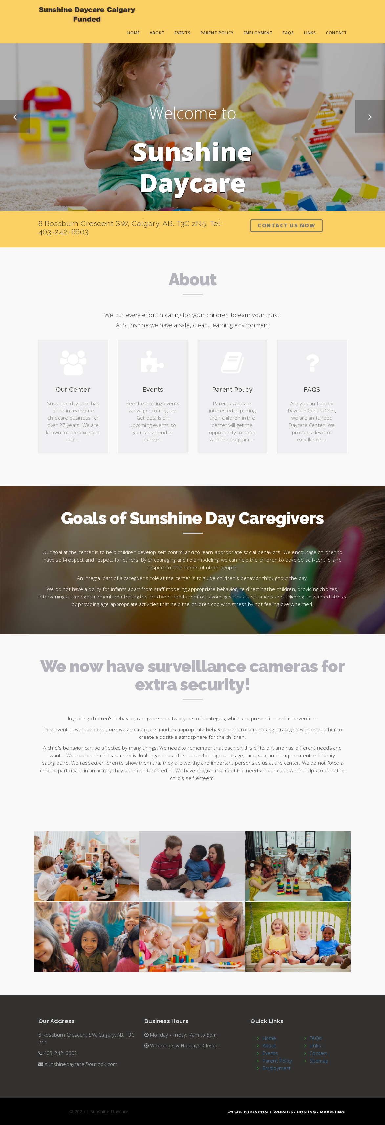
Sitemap (319, 1060)
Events (183, 32)
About (157, 32)
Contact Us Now (286, 225)
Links (310, 32)
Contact (336, 32)
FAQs (288, 32)
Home (133, 32)
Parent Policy (217, 32)
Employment (258, 32)
